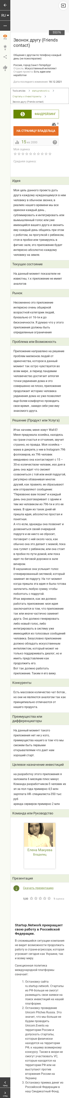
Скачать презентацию (38, 888)
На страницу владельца (38, 129)
